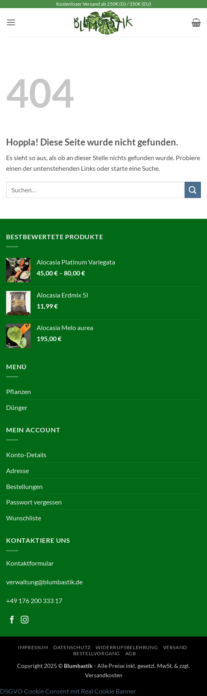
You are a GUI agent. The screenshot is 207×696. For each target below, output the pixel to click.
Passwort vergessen (34, 502)
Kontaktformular (30, 563)
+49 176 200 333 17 (34, 600)
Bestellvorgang (96, 653)
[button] (11, 22)
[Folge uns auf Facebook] (12, 620)
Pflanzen (18, 391)
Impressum (33, 647)
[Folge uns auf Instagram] (24, 620)
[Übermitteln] (193, 190)
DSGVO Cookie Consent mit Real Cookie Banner (68, 691)
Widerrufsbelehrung (127, 647)
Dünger (16, 407)
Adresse (17, 470)
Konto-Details (26, 454)
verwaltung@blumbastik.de (44, 582)
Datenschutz (72, 647)
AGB (130, 653)
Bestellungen (24, 486)
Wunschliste (23, 518)
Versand (175, 647)
